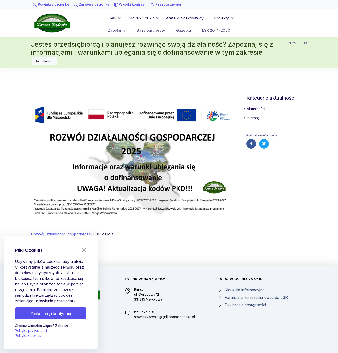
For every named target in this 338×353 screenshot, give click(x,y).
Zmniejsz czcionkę (91, 4)
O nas (111, 18)
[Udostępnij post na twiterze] (264, 144)
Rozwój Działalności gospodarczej (61, 234)
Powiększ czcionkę (51, 4)
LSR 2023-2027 (140, 18)
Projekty (221, 18)
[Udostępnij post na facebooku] (251, 144)
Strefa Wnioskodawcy (184, 18)
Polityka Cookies (28, 336)
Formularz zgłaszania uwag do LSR (256, 297)
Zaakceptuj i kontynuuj (51, 313)
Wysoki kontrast (130, 4)
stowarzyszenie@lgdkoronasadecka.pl (164, 317)
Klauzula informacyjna (245, 290)
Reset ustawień (165, 4)
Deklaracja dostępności (245, 305)
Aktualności (44, 61)
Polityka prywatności (31, 331)
